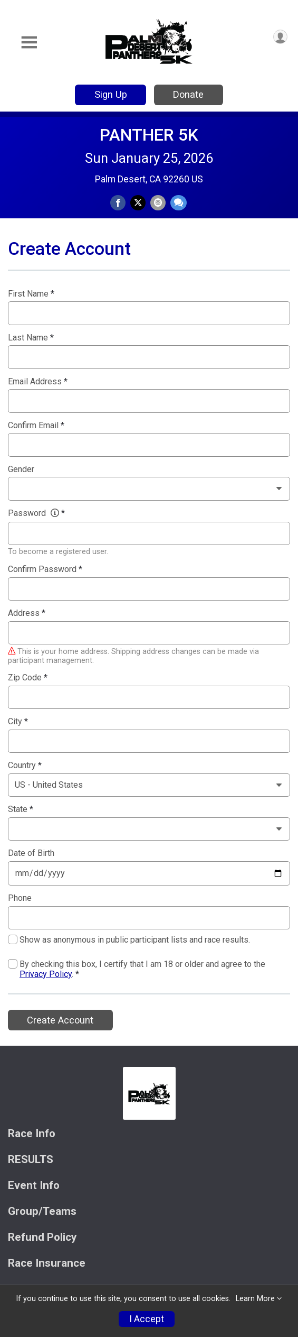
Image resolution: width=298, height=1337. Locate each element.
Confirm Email (36, 425)
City (18, 721)
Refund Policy (42, 1237)
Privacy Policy (46, 974)
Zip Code (27, 678)
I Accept (146, 1319)
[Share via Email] (158, 202)
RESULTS (30, 1160)
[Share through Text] (178, 202)
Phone (20, 898)
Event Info (34, 1185)
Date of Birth (31, 853)
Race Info (31, 1134)
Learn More (255, 1298)
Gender (21, 469)
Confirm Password (45, 569)
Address (26, 613)
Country (25, 765)
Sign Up (110, 94)
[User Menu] (280, 37)
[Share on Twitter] (138, 202)
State (20, 809)
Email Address (38, 381)
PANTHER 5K (149, 135)
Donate (188, 94)
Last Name (31, 338)
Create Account (60, 1020)
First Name (31, 294)
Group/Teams (42, 1211)
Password (36, 513)
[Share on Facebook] (118, 202)
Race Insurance (46, 1263)
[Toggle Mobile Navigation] (29, 42)
